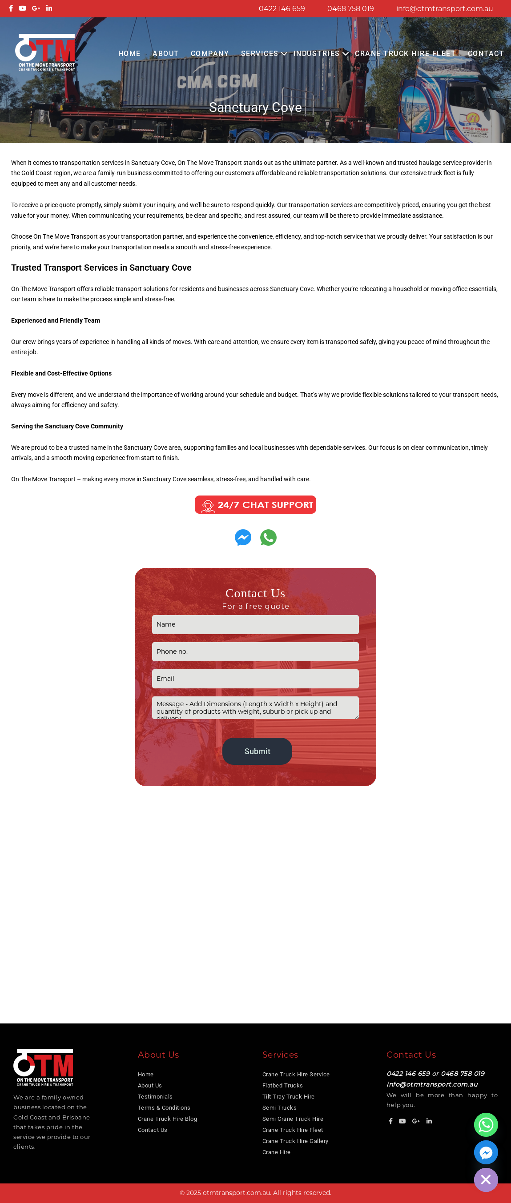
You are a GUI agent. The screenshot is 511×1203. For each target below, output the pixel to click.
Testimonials (155, 1096)
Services (260, 53)
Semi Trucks (279, 1107)
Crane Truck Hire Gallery (295, 1141)
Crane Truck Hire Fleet (405, 53)
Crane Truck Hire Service (296, 1074)
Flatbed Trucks (282, 1085)
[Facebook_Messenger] (486, 1152)
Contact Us (153, 1130)
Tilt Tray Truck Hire (288, 1096)
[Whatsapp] (486, 1125)
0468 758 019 (350, 8)
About (166, 53)
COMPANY (210, 53)
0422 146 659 (282, 8)
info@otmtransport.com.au (444, 8)
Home (129, 53)
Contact (486, 53)
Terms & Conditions (164, 1107)
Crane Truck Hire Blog (167, 1118)
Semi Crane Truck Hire (293, 1118)
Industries (317, 53)
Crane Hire (276, 1152)
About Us (150, 1085)
